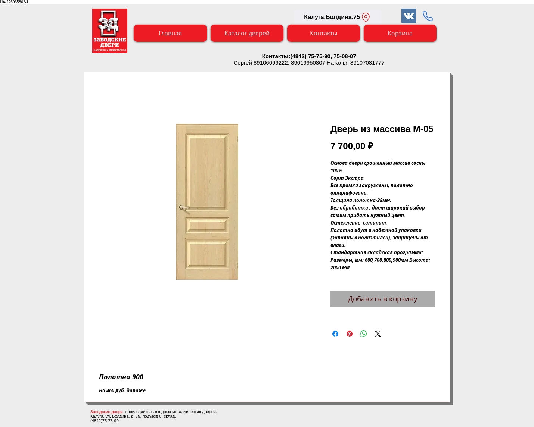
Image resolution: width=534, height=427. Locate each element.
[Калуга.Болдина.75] (338, 17)
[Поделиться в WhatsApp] (363, 333)
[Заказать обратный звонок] (427, 16)
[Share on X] (377, 333)
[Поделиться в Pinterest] (349, 333)
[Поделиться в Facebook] (335, 333)
